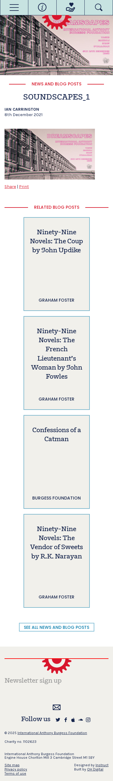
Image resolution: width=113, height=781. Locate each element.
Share (10, 186)
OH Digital (95, 769)
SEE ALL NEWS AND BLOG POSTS (56, 627)
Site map (12, 765)
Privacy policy (16, 769)
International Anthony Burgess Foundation (52, 733)
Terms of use (15, 773)
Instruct (102, 765)
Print (24, 186)
